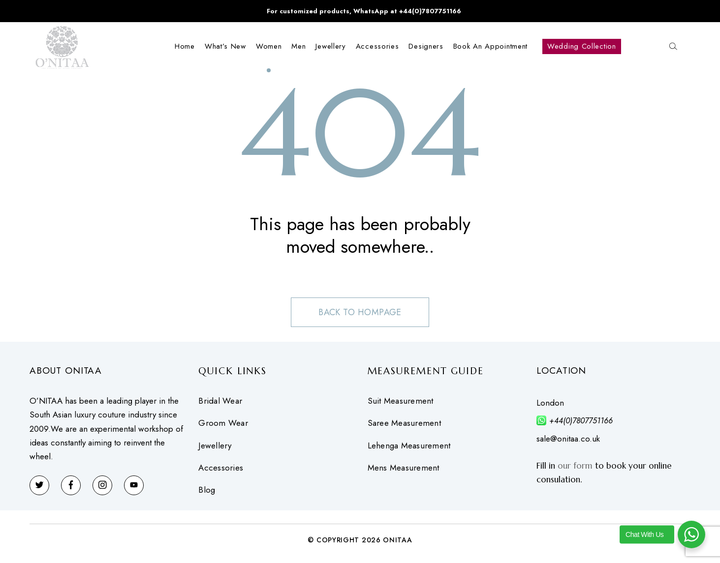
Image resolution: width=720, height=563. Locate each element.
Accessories (220, 468)
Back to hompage (360, 312)
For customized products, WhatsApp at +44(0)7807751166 (364, 11)
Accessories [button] (377, 46)
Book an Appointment (490, 46)
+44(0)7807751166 (581, 420)
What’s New (225, 46)
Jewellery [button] (330, 46)
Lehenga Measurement (409, 446)
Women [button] (269, 46)
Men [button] (298, 46)
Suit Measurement (401, 401)
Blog (206, 490)
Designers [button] (425, 46)
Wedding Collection (581, 46)
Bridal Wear (220, 401)
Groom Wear (223, 423)
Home (185, 46)
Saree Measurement (404, 423)
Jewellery (214, 446)
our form (575, 465)
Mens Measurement (403, 468)
